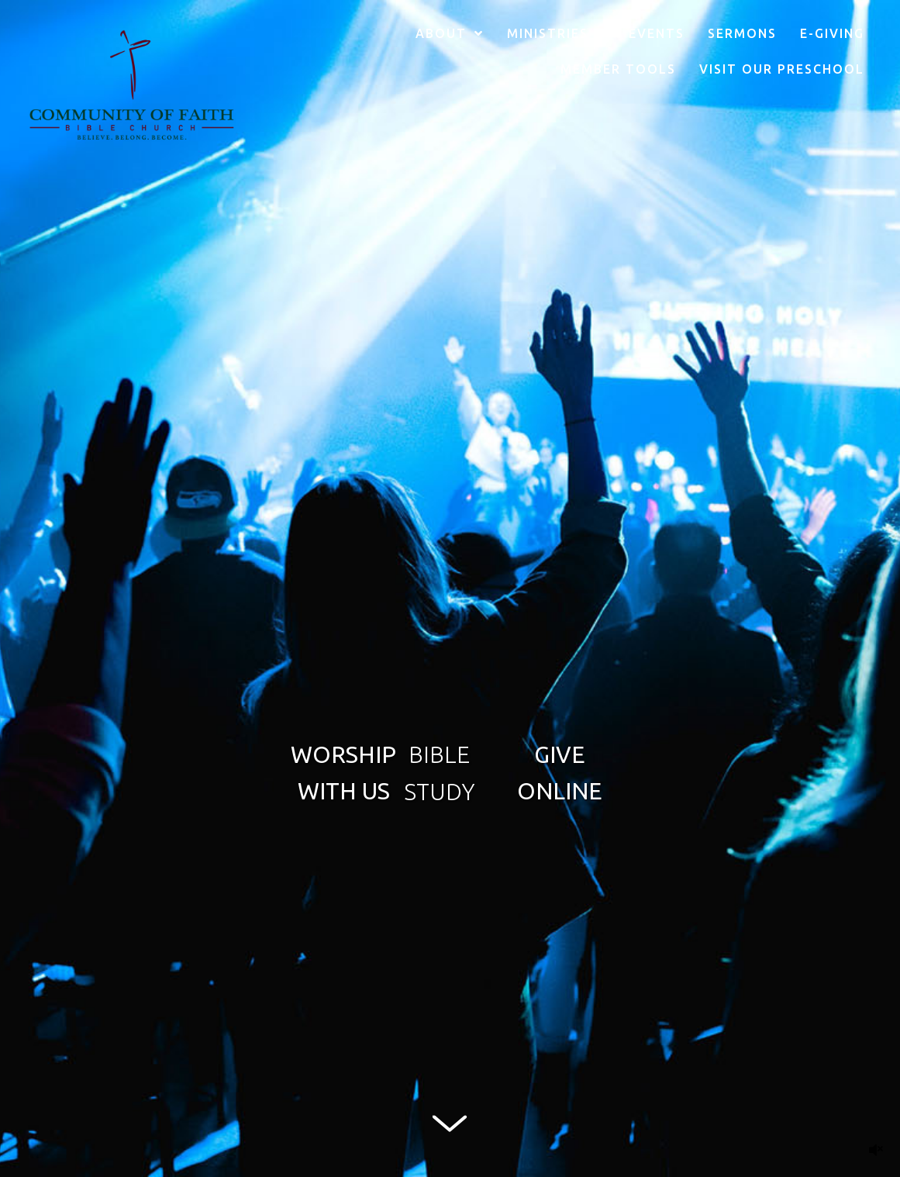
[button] (343, 771)
